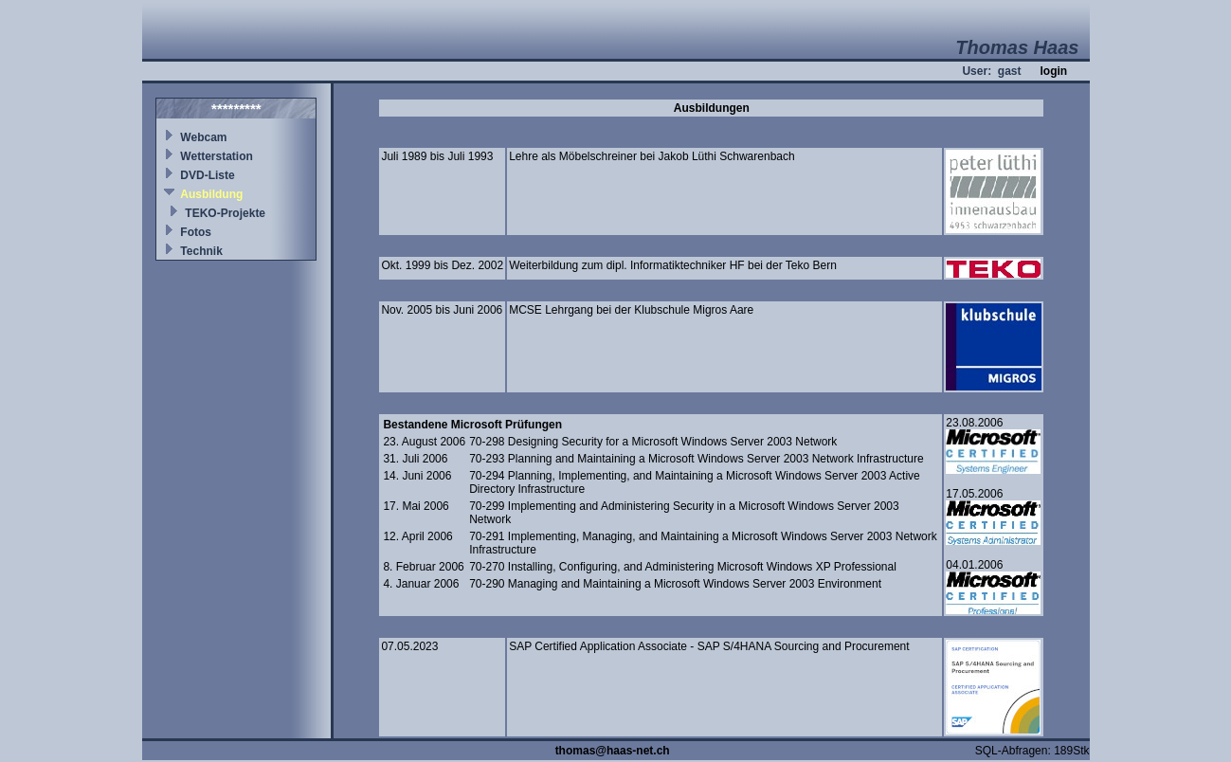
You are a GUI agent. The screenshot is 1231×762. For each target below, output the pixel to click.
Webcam (203, 137)
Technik (201, 251)
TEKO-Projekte (225, 213)
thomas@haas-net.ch (612, 750)
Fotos (195, 232)
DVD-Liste (207, 175)
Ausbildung (211, 194)
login (1053, 71)
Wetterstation (216, 156)
